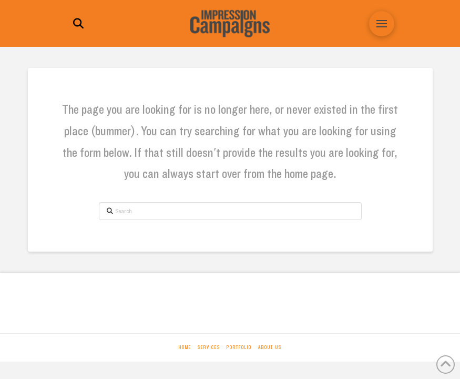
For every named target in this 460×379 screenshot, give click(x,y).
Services (209, 347)
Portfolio (239, 347)
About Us (270, 347)
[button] (78, 23)
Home (185, 347)
